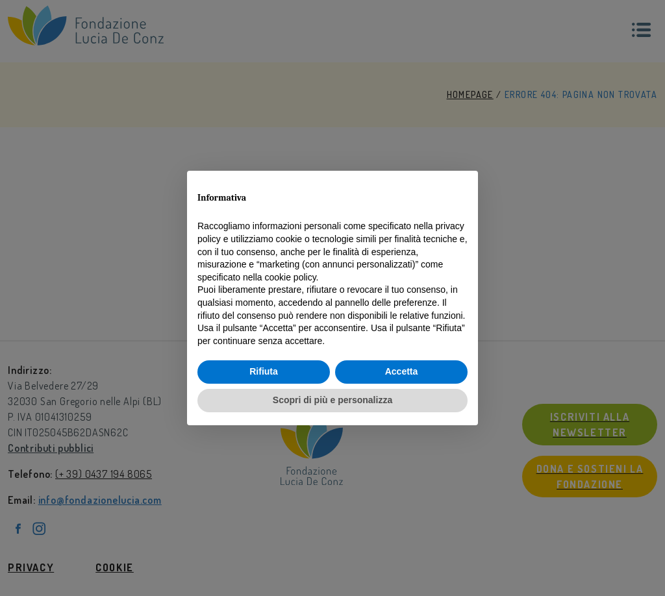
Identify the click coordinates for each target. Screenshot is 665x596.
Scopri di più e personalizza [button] (332, 400)
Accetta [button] (401, 371)
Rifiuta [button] (263, 371)
